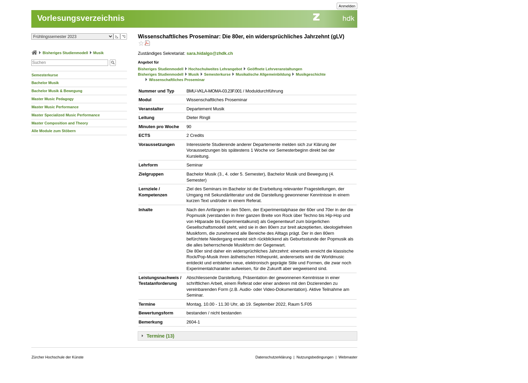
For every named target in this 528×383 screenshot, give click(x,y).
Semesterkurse (44, 75)
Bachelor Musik (45, 83)
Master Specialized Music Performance (65, 115)
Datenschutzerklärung (274, 357)
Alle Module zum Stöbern (53, 131)
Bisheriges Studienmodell (65, 53)
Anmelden (347, 6)
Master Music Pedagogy (52, 99)
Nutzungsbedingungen (314, 357)
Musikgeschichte (311, 74)
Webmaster (347, 357)
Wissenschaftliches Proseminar (177, 80)
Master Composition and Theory (59, 123)
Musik (98, 53)
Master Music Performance (54, 107)
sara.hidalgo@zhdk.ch (210, 53)
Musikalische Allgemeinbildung (263, 74)
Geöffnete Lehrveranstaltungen (274, 69)
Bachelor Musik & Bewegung (56, 91)
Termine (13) (160, 336)
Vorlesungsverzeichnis (81, 18)
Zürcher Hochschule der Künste (57, 357)
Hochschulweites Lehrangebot (215, 69)
